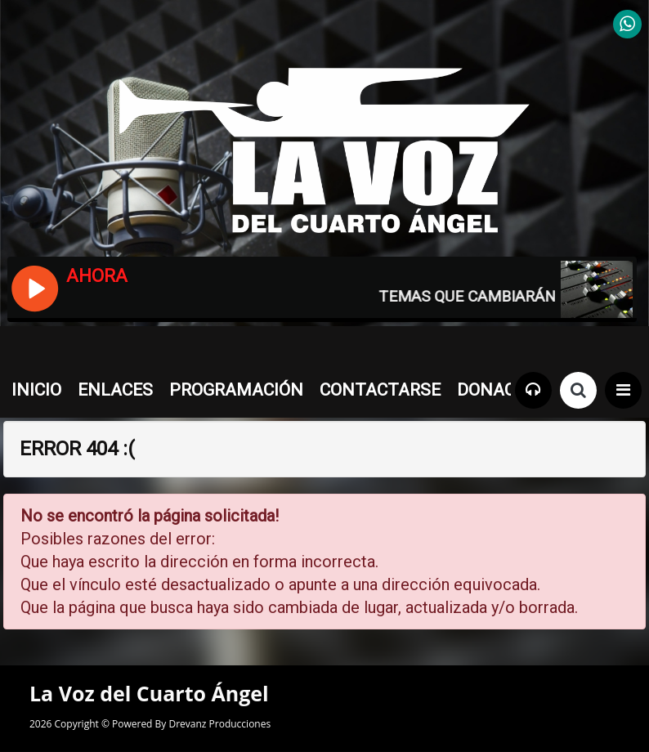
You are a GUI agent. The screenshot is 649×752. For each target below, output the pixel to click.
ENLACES (115, 390)
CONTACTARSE (380, 390)
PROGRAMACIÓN (236, 390)
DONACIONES (511, 390)
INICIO (36, 390)
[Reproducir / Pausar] (34, 286)
